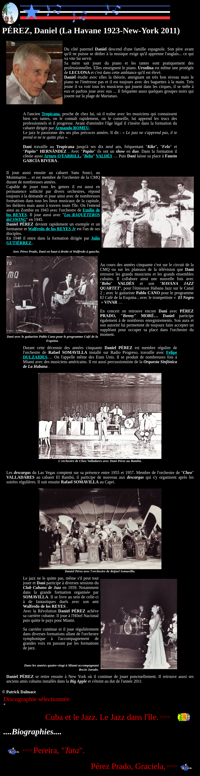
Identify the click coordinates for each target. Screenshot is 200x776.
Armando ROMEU (72, 128)
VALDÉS (104, 156)
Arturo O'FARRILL (62, 156)
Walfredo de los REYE (52, 229)
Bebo (88, 156)
